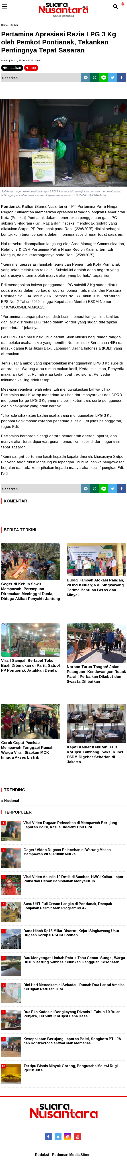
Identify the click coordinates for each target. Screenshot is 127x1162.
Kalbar (14, 25)
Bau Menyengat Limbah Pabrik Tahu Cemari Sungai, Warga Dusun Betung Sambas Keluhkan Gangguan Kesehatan (74, 960)
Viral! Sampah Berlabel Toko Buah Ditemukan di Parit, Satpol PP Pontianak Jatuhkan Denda (30, 665)
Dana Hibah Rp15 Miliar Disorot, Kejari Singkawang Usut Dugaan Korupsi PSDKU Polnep (71, 933)
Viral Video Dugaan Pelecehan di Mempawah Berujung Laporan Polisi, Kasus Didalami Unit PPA (70, 825)
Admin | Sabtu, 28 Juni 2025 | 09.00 (21, 60)
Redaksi (42, 1155)
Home (4, 25)
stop (31, 68)
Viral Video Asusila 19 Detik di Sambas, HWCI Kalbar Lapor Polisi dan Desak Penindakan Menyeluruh (73, 879)
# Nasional (10, 801)
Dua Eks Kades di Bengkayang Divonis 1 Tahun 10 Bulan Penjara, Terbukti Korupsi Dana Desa (72, 1014)
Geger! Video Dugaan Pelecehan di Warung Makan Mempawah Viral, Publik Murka (67, 852)
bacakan (12, 68)
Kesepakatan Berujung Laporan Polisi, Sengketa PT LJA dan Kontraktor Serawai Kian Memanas (72, 1041)
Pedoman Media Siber (71, 1155)
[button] (122, 2)
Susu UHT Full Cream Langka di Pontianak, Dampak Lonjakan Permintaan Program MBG (67, 906)
